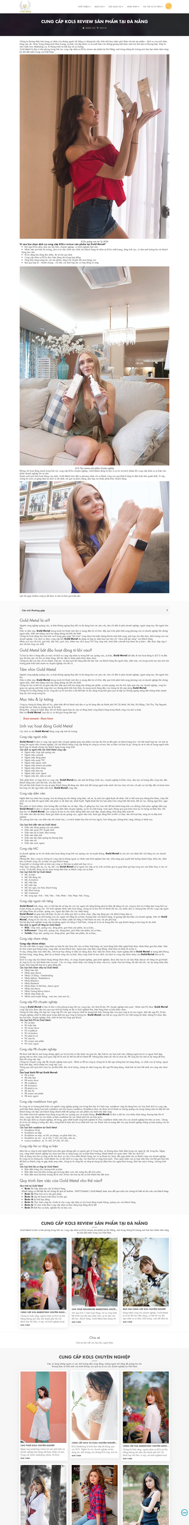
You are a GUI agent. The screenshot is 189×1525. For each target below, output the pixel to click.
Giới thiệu (83, 6)
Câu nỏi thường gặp (33, 610)
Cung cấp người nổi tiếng (37, 900)
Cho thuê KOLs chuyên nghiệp (37, 1445)
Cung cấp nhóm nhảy (34, 938)
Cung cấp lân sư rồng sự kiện (39, 1145)
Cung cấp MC (29, 848)
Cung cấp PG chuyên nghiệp (39, 1001)
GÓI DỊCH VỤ (115, 6)
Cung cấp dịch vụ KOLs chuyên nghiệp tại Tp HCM (95, 1442)
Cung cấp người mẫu (34, 736)
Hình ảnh (132, 6)
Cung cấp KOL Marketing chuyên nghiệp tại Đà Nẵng (43, 1312)
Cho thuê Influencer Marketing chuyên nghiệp (95, 1309)
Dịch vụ (99, 6)
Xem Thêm (25, 1324)
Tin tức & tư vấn (152, 6)
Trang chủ (89, 28)
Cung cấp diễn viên (33, 793)
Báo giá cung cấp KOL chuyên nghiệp (144, 1308)
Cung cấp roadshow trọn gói (39, 1101)
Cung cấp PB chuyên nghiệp (39, 1048)
